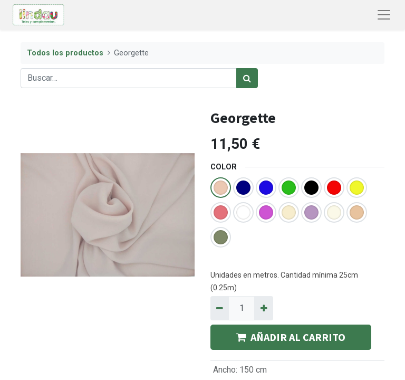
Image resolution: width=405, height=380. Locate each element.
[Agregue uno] (263, 308)
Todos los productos (65, 53)
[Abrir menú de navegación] (383, 14)
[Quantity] (241, 308)
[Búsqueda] (247, 78)
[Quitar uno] (219, 308)
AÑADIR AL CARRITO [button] (290, 337)
